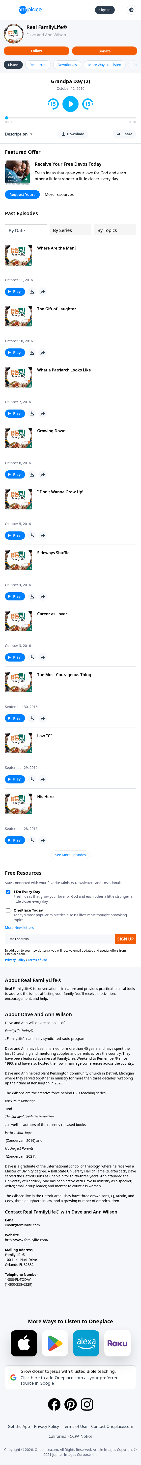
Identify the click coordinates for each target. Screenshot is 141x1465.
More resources (59, 194)
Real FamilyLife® (47, 27)
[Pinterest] (70, 1404)
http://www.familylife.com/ (26, 1239)
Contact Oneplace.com (112, 1426)
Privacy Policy (46, 1426)
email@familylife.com (22, 1225)
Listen (13, 64)
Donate (104, 51)
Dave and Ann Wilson (46, 35)
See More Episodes (70, 854)
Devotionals (67, 64)
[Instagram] (87, 1404)
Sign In (105, 9)
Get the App (19, 1426)
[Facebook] (54, 1404)
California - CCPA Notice (70, 1436)
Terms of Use (75, 1426)
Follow (36, 50)
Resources (38, 64)
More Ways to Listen (104, 64)
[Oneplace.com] (30, 10)
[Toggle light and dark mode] (131, 10)
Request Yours (22, 194)
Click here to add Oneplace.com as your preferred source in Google (69, 1380)
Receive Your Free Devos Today (68, 164)
